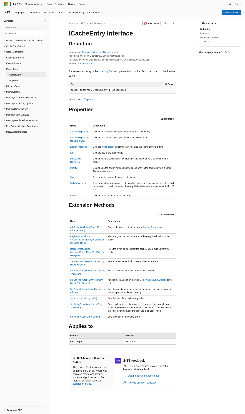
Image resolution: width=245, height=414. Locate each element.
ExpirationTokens (78, 147)
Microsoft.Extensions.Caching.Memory (101, 52)
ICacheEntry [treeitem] (15, 74)
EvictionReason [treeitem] (13, 63)
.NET (82, 23)
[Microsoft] (6, 4)
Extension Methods (209, 37)
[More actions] (173, 23)
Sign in (238, 4)
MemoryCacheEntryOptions (153, 280)
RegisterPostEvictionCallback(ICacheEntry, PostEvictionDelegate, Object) (87, 239)
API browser (96, 23)
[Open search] (230, 4)
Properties (205, 33)
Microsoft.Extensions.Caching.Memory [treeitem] (25, 40)
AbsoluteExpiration (79, 131)
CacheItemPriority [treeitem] (15, 57)
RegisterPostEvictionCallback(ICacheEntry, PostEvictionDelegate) (87, 252)
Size (72, 177)
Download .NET (231, 12)
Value (73, 195)
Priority (73, 168)
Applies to (205, 41)
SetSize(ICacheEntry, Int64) (83, 298)
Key (72, 152)
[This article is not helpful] (229, 52)
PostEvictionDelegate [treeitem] (16, 132)
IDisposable (89, 99)
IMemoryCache (107, 71)
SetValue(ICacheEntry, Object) (85, 317)
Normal (110, 171)
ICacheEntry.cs (85, 63)
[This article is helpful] (226, 52)
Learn (72, 23)
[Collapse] (45, 21)
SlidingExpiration (78, 183)
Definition (205, 29)
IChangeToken (109, 147)
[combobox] (25, 27)
